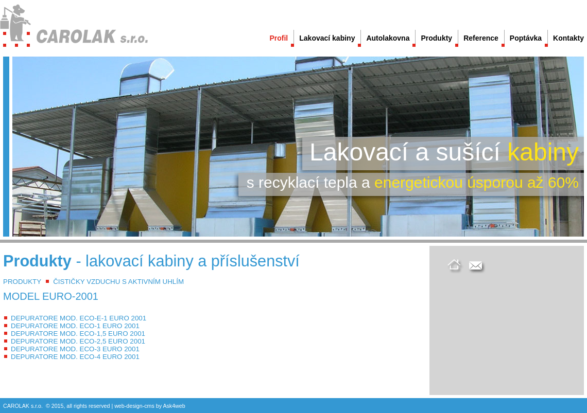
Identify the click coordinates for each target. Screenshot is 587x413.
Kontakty (568, 38)
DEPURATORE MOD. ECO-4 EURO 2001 (75, 357)
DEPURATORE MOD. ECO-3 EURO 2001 (75, 349)
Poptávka (526, 38)
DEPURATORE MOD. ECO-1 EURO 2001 (75, 326)
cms (149, 406)
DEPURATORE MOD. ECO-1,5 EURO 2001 (78, 333)
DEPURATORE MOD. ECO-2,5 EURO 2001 (78, 341)
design (134, 406)
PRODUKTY (22, 281)
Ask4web (174, 406)
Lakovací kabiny (327, 38)
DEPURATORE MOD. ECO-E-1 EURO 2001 (78, 318)
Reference (480, 38)
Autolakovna (387, 38)
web (119, 406)
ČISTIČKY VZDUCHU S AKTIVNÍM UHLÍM (118, 281)
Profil (278, 38)
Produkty (436, 38)
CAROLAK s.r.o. (23, 406)
